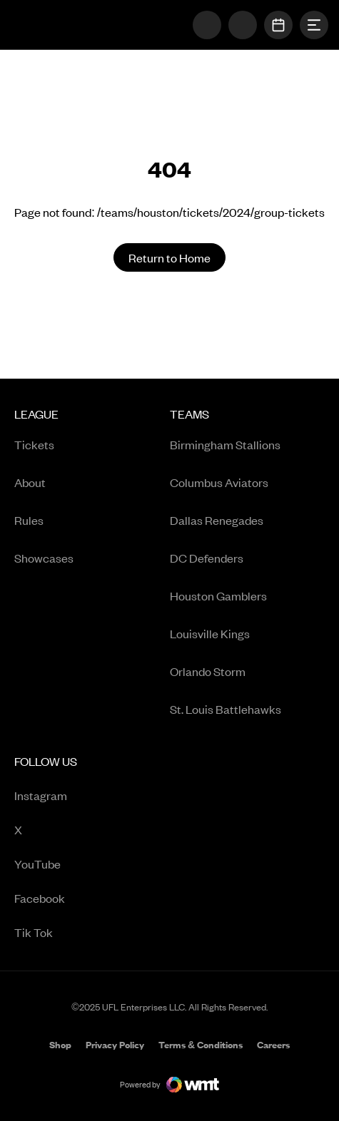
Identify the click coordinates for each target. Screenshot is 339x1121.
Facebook (73, 899)
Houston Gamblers (218, 595)
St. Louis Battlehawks (225, 708)
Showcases (44, 557)
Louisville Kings (210, 633)
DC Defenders (206, 557)
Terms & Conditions (200, 1044)
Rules (29, 519)
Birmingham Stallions (225, 444)
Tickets (34, 444)
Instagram (73, 796)
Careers (273, 1045)
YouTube (73, 865)
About (30, 482)
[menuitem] (92, 566)
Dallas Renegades (216, 519)
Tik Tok (73, 933)
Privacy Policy (115, 1044)
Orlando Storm (208, 671)
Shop (60, 1045)
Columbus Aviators (219, 482)
